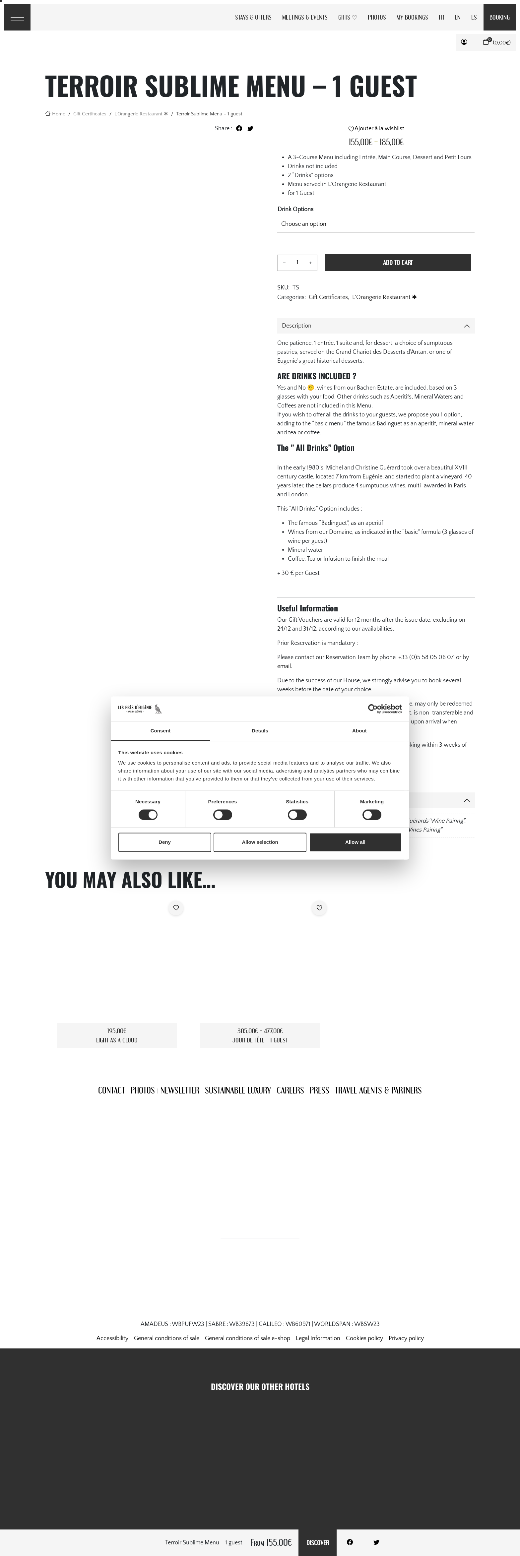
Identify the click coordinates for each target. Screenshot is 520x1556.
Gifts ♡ (347, 17)
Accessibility (112, 1338)
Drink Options (295, 209)
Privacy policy (406, 1338)
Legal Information (318, 1338)
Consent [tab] (161, 731)
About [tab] (359, 731)
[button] (464, 42)
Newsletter (180, 1090)
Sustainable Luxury (238, 1090)
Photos (377, 17)
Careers (290, 1090)
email (284, 666)
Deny (165, 842)
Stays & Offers (253, 17)
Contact (111, 1090)
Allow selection (260, 842)
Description (296, 326)
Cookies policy (364, 1338)
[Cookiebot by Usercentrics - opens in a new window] (373, 709)
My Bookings (412, 17)
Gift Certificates (89, 114)
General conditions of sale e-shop (247, 1338)
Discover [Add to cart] (317, 1542)
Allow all (355, 842)
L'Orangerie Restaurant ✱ (141, 114)
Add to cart (398, 262)
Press (319, 1090)
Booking (499, 17)
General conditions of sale (166, 1338)
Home (58, 114)
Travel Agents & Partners (378, 1090)
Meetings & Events (305, 17)
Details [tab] (260, 731)
